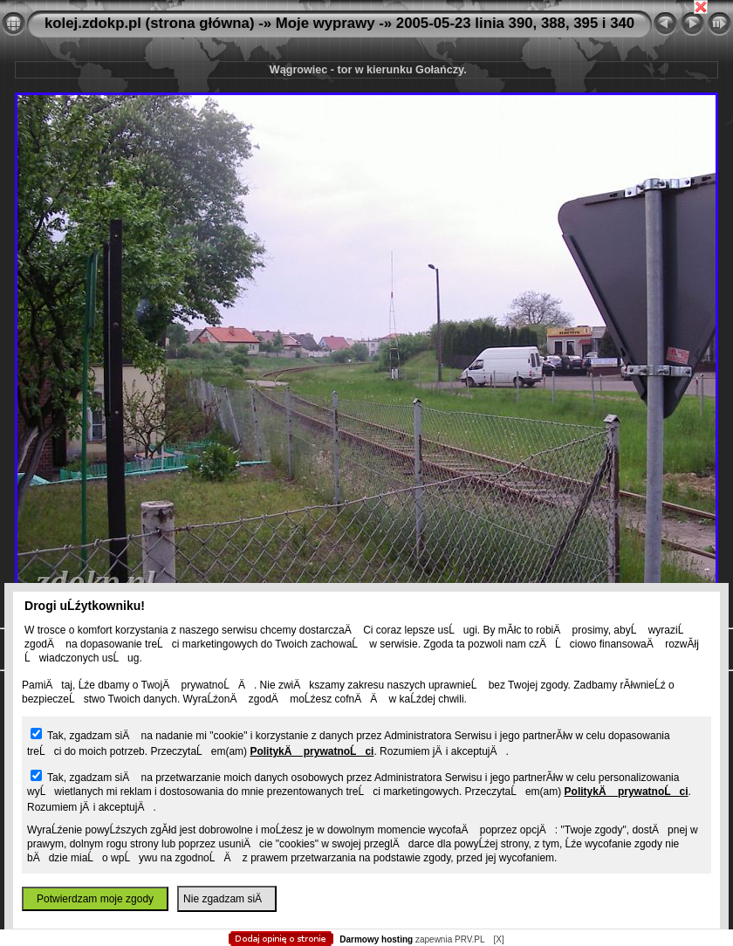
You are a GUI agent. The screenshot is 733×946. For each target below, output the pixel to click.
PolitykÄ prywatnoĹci (311, 751)
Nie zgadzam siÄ (227, 899)
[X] (498, 939)
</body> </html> (366, 87)
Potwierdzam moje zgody (95, 899)
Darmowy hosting (376, 939)
